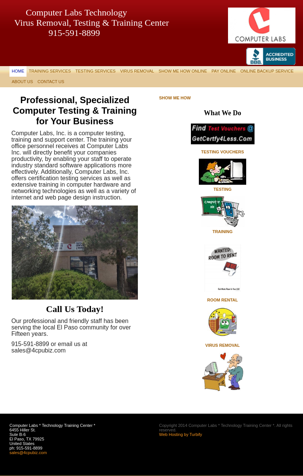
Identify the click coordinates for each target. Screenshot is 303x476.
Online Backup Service (267, 71)
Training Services (50, 71)
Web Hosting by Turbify (180, 434)
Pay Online (224, 71)
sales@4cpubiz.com (28, 452)
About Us (22, 81)
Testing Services (95, 71)
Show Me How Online (183, 71)
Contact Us (50, 81)
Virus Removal (137, 71)
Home (18, 71)
